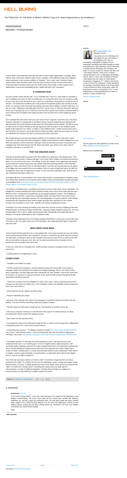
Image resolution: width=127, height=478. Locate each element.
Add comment (11, 414)
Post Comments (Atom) (22, 469)
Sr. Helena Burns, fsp (103, 51)
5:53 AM (23, 393)
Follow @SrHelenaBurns (91, 176)
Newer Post (10, 465)
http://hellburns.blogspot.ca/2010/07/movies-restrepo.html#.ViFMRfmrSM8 (50, 334)
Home (42, 465)
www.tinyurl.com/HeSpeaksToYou (98, 146)
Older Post (74, 465)
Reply (13, 410)
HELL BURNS (20, 9)
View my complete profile (91, 96)
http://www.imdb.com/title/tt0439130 (64, 330)
